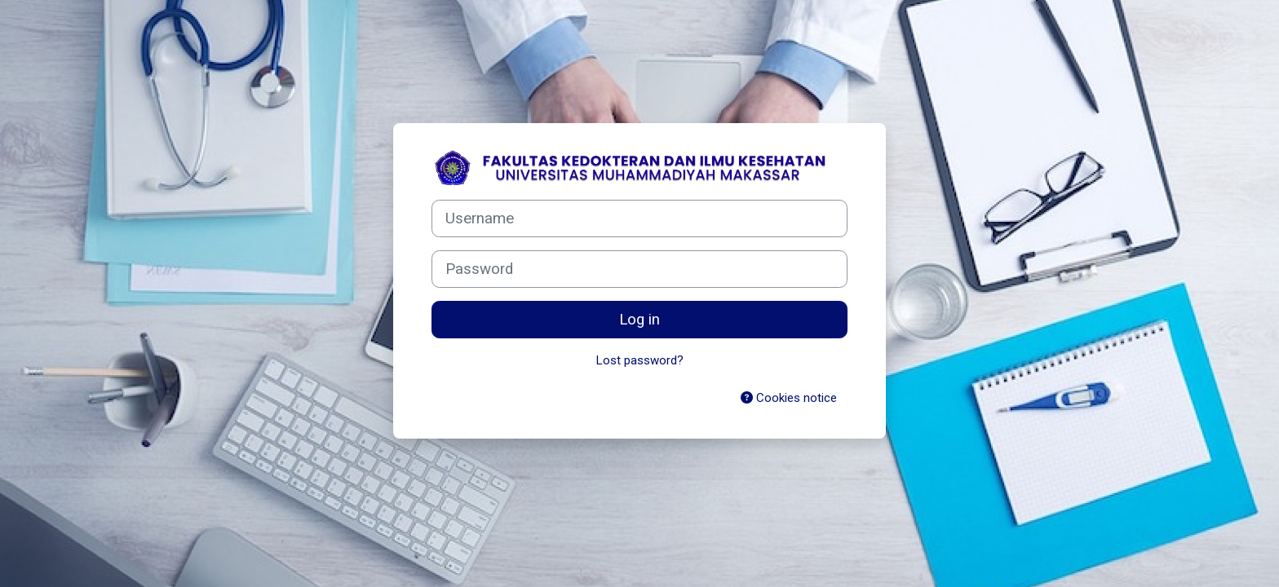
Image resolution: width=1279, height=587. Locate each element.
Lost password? (640, 360)
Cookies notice (789, 398)
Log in (639, 320)
